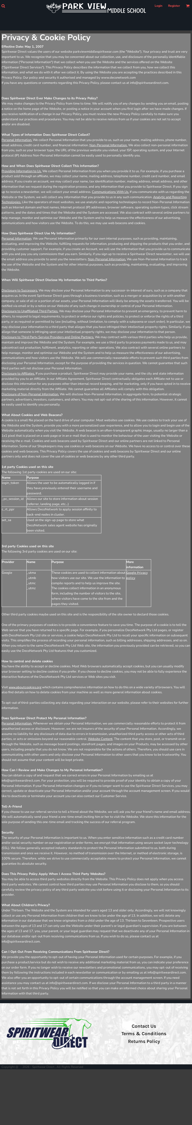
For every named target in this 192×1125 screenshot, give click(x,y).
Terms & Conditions (144, 1033)
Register (174, 6)
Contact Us (144, 1026)
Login (158, 6)
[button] (3, 6)
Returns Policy (144, 1041)
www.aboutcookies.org (25, 687)
